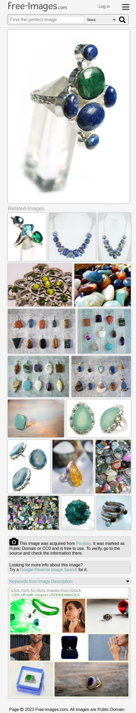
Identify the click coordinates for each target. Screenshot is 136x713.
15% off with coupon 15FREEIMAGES (46, 595)
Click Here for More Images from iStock (46, 590)
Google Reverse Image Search (48, 569)
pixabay (83, 543)
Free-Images (37, 6)
